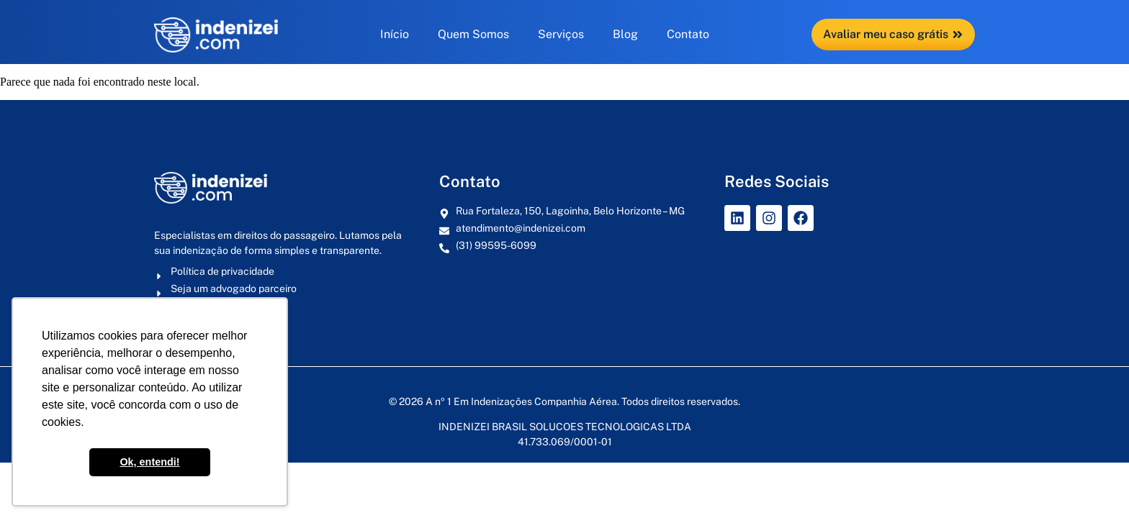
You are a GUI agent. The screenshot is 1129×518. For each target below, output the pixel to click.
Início (394, 34)
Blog (625, 34)
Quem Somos (473, 34)
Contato (688, 34)
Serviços (561, 34)
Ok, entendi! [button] (149, 462)
